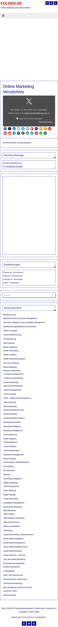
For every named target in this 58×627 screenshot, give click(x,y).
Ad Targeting (8, 466)
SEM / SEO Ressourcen (13, 575)
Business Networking (11, 371)
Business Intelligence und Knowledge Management (24, 322)
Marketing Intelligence (12, 426)
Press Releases (10, 446)
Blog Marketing (9, 510)
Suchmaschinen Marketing (14, 563)
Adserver (7, 475)
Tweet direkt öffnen (45, 122)
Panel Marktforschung (12, 335)
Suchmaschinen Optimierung (15, 579)
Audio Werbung (9, 490)
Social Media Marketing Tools (15, 547)
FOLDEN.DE (11, 3)
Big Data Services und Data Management (20, 318)
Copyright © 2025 (26, 612)
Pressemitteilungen (11, 450)
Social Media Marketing (12, 507)
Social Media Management (14, 543)
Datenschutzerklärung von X (37, 113)
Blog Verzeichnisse (11, 522)
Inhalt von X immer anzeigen (30, 119)
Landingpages (9, 571)
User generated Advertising (14, 559)
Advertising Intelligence (12, 479)
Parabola (30, 617)
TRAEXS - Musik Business (13, 276)
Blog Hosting (9, 514)
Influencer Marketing (11, 526)
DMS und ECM (10, 402)
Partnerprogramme (11, 486)
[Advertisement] (29, 50)
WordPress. (41, 617)
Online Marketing (10, 367)
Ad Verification (9, 470)
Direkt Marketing (10, 406)
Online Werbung (9, 459)
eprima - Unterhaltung (11, 283)
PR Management (10, 442)
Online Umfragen (10, 331)
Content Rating (10, 394)
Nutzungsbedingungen (24, 608)
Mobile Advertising (10, 351)
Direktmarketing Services (14, 410)
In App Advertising (10, 499)
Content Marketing (10, 382)
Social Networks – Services (14, 555)
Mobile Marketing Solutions (14, 359)
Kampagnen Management (13, 503)
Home (36, 612)
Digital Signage (9, 495)
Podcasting (7, 530)
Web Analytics (9, 343)
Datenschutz (40, 608)
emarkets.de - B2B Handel (13, 279)
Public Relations (9, 439)
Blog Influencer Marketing (14, 518)
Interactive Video (10, 591)
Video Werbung (9, 595)
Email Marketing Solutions (14, 418)
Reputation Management (13, 455)
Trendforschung (9, 339)
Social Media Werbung (12, 551)
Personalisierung (10, 435)
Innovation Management (13, 374)
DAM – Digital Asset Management (17, 398)
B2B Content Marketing (13, 386)
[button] (5, 128)
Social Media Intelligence (13, 539)
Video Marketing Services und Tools (17, 587)
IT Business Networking (13, 378)
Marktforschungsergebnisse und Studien (19, 326)
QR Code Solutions (11, 363)
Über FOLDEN (7, 608)
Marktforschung (9, 315)
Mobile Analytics (9, 355)
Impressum (50, 608)
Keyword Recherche (11, 567)
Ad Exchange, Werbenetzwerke (16, 462)
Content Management (12, 390)
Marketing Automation (12, 422)
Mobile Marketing (10, 347)
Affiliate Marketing (10, 483)
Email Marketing (10, 414)
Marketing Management (13, 430)
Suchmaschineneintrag (12, 583)
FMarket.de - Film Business (13, 272)
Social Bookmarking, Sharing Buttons (18, 534)
